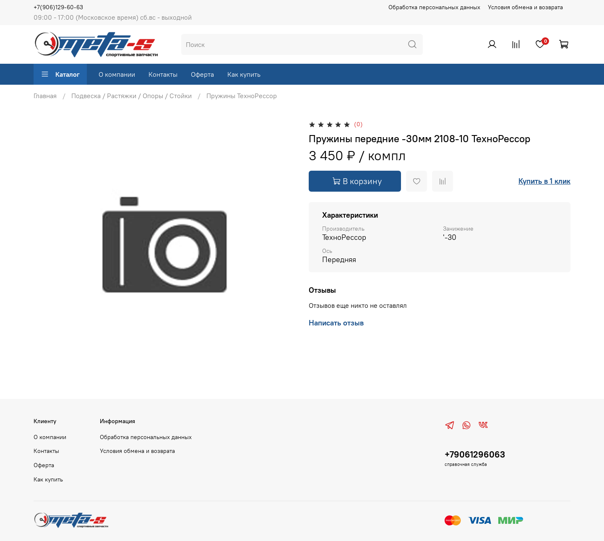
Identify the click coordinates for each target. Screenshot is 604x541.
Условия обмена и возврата (525, 7)
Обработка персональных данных (434, 7)
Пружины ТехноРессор (241, 95)
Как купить (243, 74)
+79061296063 (475, 454)
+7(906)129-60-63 (58, 7)
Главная (45, 95)
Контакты (162, 74)
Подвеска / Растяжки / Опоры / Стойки (131, 95)
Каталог (60, 74)
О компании (117, 74)
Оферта (202, 74)
